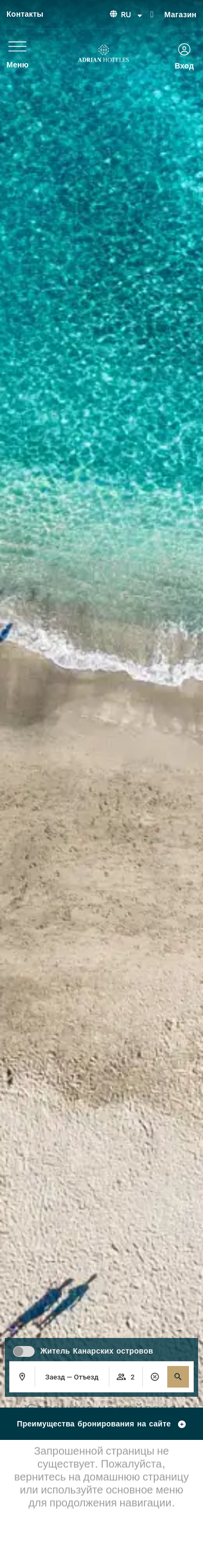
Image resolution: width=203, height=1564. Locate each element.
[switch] (24, 1351)
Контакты (24, 14)
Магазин (181, 14)
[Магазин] (152, 13)
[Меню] (17, 46)
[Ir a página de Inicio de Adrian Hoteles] (103, 53)
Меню (17, 64)
